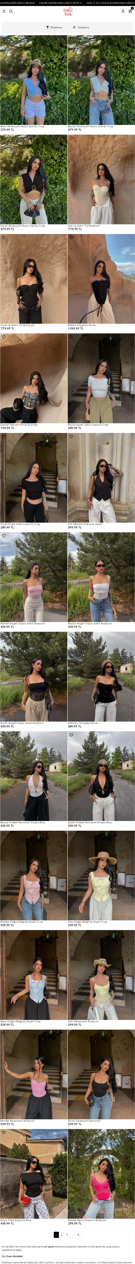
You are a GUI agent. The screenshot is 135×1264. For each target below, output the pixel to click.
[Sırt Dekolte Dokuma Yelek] (101, 478)
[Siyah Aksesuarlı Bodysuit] (101, 1074)
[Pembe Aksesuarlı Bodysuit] (33, 1074)
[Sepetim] (130, 11)
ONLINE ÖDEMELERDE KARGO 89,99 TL (66, 3)
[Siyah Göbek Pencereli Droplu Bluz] (101, 776)
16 (78, 1234)
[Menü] (4, 11)
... (72, 1234)
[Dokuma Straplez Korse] (101, 676)
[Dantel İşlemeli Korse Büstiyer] (33, 378)
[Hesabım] (123, 11)
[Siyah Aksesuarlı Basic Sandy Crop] (33, 179)
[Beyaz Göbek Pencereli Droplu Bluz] (33, 776)
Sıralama (81, 27)
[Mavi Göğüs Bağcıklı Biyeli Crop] (33, 975)
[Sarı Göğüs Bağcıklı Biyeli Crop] (101, 875)
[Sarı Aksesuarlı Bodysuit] (101, 975)
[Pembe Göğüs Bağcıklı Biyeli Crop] (33, 875)
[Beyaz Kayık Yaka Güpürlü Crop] (101, 378)
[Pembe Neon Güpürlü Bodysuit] (101, 1174)
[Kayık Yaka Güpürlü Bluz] (33, 1174)
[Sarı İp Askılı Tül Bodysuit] (101, 179)
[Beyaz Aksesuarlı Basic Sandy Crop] (101, 80)
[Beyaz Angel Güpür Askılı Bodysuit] (101, 577)
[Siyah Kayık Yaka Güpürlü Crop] (33, 478)
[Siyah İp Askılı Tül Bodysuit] (33, 279)
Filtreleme (54, 27)
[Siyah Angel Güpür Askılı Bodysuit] (33, 676)
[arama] (11, 11)
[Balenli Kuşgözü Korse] (101, 279)
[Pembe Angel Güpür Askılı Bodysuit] (33, 577)
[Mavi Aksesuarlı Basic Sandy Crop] (33, 80)
